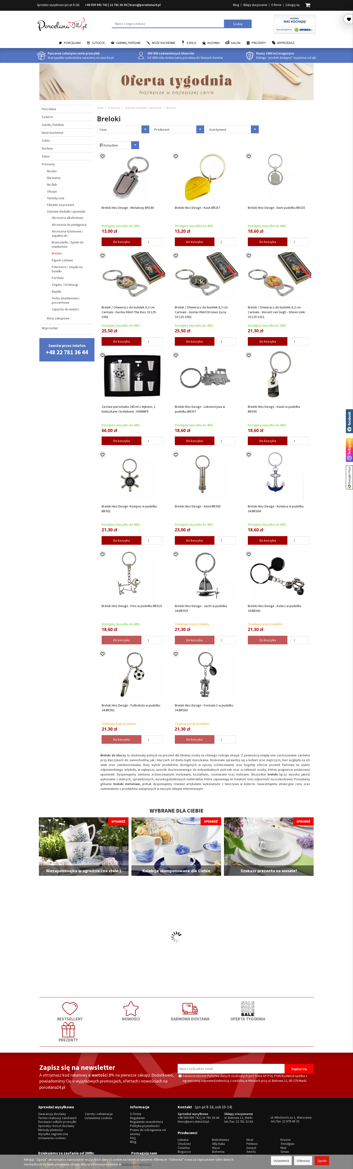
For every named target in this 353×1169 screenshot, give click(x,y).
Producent (179, 129)
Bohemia (218, 1129)
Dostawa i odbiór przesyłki (57, 1100)
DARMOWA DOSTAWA (176, 1011)
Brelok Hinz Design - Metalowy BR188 (128, 207)
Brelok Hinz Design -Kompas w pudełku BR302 (129, 508)
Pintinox (252, 1121)
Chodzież (184, 1121)
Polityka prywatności (145, 1104)
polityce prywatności (137, 1164)
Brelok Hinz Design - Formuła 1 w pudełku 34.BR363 (204, 707)
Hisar (250, 1117)
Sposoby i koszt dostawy (56, 1104)
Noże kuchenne (163, 43)
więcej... (286, 1133)
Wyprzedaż (286, 43)
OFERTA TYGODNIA (231, 1011)
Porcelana (72, 43)
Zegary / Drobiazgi (65, 284)
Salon (235, 43)
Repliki (56, 291)
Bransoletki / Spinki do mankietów (68, 244)
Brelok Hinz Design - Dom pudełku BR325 (276, 207)
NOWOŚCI (121, 1011)
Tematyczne (55, 198)
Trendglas (287, 1121)
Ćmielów (184, 1125)
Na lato (52, 171)
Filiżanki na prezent (60, 205)
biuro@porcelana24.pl (145, 5)
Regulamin (137, 1096)
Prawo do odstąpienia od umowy (148, 1110)
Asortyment (234, 129)
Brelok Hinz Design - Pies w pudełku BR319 (132, 606)
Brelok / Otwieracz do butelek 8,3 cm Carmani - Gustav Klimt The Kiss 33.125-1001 (129, 312)
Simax (284, 1129)
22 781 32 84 (244, 1099)
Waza (216, 1125)
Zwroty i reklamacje (99, 1092)
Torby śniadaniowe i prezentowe (66, 300)
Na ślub (52, 184)
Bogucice (184, 1129)
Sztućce (98, 43)
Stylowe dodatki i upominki (66, 211)
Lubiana (183, 1117)
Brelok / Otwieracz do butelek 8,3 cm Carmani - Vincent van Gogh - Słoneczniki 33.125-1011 (276, 312)
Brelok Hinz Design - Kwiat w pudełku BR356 (274, 409)
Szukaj (237, 24)
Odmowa (303, 1160)
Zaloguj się (292, 5)
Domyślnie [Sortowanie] (119, 145)
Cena (124, 129)
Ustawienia (281, 1160)
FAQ (133, 1116)
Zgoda (322, 1160)
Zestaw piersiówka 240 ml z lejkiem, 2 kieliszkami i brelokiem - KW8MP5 (128, 409)
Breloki (57, 253)
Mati (283, 1125)
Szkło (191, 43)
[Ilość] (154, 242)
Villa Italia (218, 1121)
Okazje (52, 191)
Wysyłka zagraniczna (53, 1112)
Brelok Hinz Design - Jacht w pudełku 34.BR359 (201, 608)
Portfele (58, 278)
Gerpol (251, 1125)
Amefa (251, 1129)
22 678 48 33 (290, 1099)
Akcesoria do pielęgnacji (69, 224)
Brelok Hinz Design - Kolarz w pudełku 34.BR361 (274, 608)
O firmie (276, 5)
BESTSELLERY (67, 1011)
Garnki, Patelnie (128, 43)
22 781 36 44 (118, 5)
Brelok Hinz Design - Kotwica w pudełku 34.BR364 (276, 508)
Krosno (285, 1117)
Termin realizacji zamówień (57, 1096)
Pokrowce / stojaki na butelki (67, 269)
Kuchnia (214, 43)
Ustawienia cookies (52, 1116)
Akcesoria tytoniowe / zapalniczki (67, 233)
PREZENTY (286, 1011)
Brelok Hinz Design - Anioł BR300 (197, 506)
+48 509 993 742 (96, 5)
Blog (236, 5)
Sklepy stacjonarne (255, 5)
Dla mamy (54, 178)
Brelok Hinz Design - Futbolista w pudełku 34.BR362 (131, 707)
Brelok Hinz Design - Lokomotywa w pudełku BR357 (200, 409)
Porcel (182, 1133)
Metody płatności (50, 1108)
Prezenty (259, 43)
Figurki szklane (62, 260)
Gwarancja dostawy (52, 1092)
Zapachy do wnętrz (65, 309)
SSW (249, 1133)
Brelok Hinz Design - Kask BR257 (197, 207)
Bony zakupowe (58, 318)
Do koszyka (121, 242)
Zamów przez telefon (67, 349)
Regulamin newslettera (146, 1100)
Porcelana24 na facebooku (349, 421)
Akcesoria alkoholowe (67, 217)
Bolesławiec (220, 1117)
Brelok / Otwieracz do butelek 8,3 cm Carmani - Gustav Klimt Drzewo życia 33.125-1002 (201, 312)
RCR (215, 1133)
